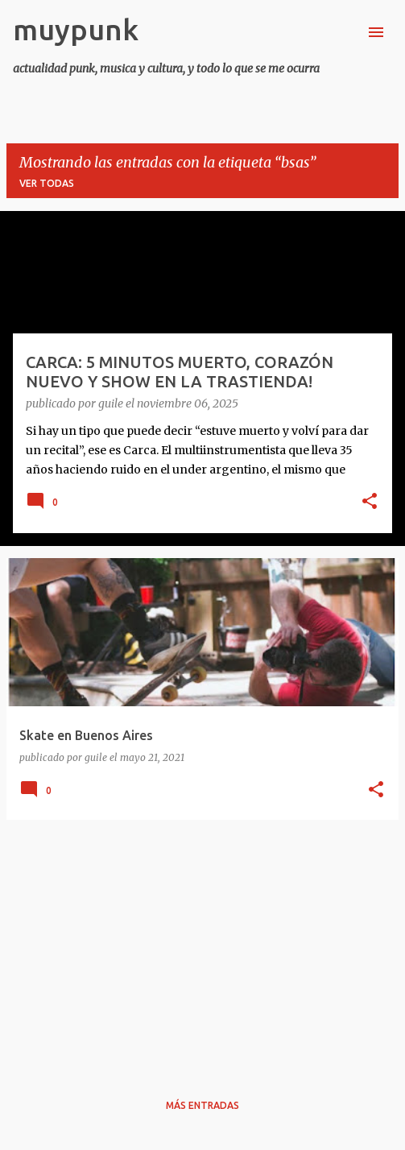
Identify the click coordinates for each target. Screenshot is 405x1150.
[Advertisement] (202, 945)
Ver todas (46, 183)
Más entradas (202, 1105)
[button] (369, 502)
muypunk (75, 29)
